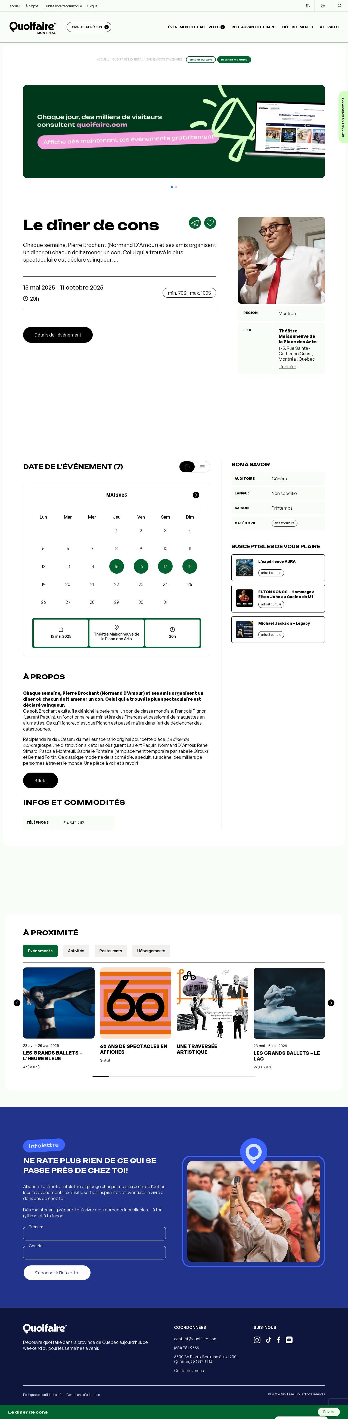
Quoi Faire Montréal (128, 59)
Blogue (92, 6)
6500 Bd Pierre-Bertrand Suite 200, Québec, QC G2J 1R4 (206, 1359)
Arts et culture (284, 523)
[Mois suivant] (196, 495)
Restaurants (111, 950)
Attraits (329, 27)
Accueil (15, 6)
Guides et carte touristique (63, 6)
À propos (32, 6)
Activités (76, 950)
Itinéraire (287, 366)
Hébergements (297, 27)
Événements (40, 950)
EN (308, 6)
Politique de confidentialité (42, 1395)
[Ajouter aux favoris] (210, 223)
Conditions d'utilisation (83, 1395)
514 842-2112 (73, 822)
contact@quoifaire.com (195, 1339)
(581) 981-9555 (186, 1347)
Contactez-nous (189, 1370)
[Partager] (195, 223)
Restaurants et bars (253, 27)
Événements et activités (164, 59)
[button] (172, 187)
